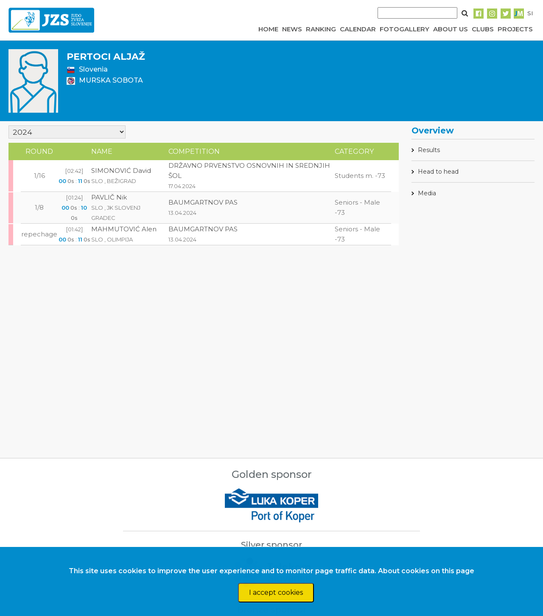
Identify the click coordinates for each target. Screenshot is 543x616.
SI (530, 13)
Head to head (438, 171)
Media (427, 193)
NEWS (292, 29)
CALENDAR (358, 29)
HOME (268, 29)
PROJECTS (515, 29)
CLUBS (483, 29)
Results (429, 150)
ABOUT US (450, 29)
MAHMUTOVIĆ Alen (124, 229)
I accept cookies (276, 592)
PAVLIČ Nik (109, 197)
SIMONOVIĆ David (121, 170)
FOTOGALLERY (404, 29)
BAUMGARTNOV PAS (203, 202)
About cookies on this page (426, 571)
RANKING (321, 29)
